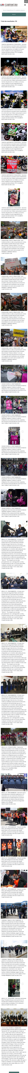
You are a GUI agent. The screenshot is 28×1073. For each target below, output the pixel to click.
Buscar (14, 14)
